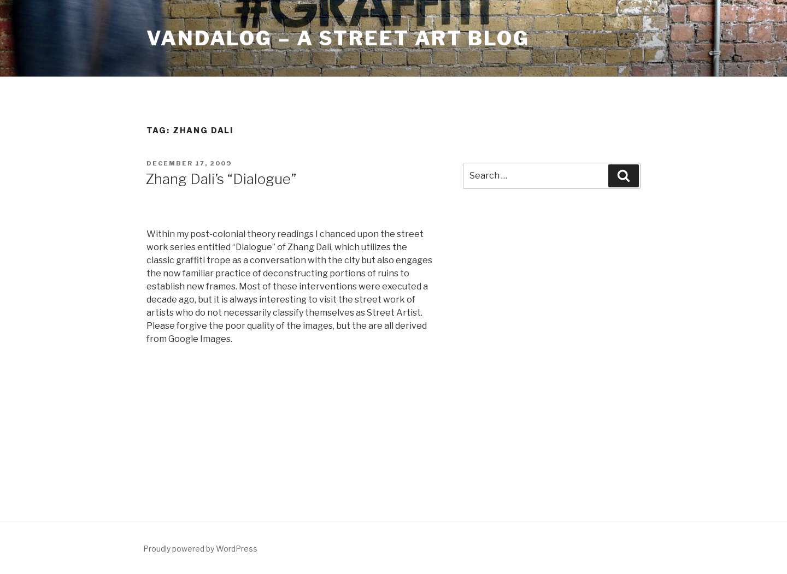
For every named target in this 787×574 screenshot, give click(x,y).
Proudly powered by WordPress (200, 548)
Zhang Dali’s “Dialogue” (220, 178)
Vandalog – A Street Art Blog (338, 38)
